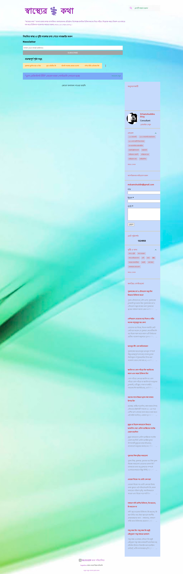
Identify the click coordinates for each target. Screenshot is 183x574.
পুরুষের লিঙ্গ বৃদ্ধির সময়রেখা (138, 456)
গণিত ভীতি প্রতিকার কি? (92, 66)
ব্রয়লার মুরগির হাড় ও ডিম (33, 66)
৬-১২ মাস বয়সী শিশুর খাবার (136, 141)
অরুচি (143, 262)
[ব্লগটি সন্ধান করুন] (147, 8)
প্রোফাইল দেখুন (145, 125)
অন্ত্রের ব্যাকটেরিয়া (134, 262)
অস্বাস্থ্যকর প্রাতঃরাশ (134, 266)
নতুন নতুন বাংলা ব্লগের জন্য (92, 570)
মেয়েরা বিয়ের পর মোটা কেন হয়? (139, 479)
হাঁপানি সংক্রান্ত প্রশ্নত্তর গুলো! (70, 66)
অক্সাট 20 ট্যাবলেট (134, 150)
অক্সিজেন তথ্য (133, 159)
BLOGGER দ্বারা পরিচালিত (91, 560)
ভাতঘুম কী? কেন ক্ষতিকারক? (138, 346)
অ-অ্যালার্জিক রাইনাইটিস (136, 145)
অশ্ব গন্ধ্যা (150, 262)
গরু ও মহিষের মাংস (134, 258)
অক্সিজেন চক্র (145, 154)
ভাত (148, 258)
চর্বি (143, 258)
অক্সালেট (144, 150)
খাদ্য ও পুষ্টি (132, 253)
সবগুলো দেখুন (116, 76)
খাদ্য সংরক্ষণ (141, 253)
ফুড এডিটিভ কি (51, 66)
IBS (153, 258)
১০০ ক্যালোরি (132, 137)
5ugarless (83, 565)
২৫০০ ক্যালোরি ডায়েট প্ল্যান (147, 137)
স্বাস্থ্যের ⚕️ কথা (49, 10)
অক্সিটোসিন (143, 159)
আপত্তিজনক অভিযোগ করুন (138, 175)
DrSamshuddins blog (147, 115)
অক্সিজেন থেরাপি (133, 154)
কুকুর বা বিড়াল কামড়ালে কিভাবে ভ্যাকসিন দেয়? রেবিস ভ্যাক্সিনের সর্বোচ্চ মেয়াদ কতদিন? (141, 428)
